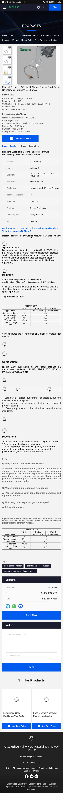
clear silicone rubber (13, 566)
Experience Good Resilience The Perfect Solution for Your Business (16, 715)
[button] (8, 83)
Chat (55, 7)
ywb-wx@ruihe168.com (13, 2)
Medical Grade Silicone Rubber (35, 35)
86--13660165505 (52, 2)
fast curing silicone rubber (38, 566)
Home (4, 35)
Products (14, 35)
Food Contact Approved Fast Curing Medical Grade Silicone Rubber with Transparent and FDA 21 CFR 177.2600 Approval (46, 715)
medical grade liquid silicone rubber (19, 571)
